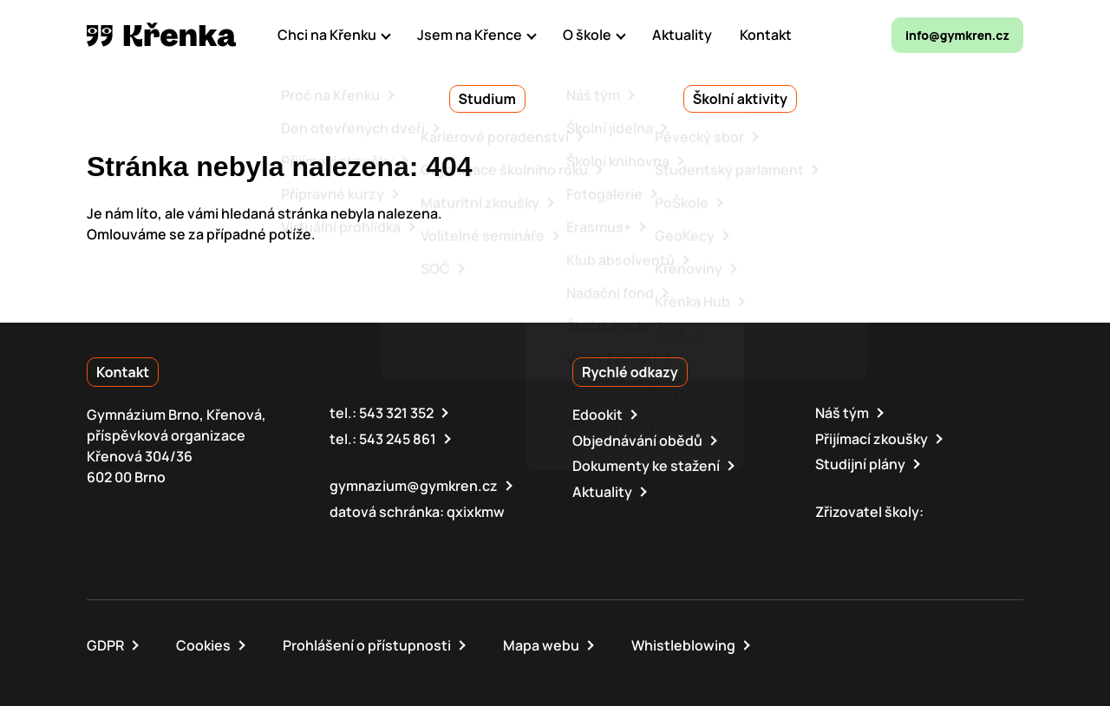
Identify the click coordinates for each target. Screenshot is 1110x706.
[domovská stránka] (161, 35)
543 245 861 (397, 438)
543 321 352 (396, 412)
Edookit (597, 414)
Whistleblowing (683, 643)
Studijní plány (860, 463)
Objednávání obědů (637, 439)
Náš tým (842, 412)
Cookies (203, 643)
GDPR (105, 643)
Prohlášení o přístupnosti (367, 643)
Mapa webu (541, 643)
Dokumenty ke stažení (646, 464)
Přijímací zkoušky (871, 438)
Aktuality (602, 490)
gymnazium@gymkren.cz (414, 484)
